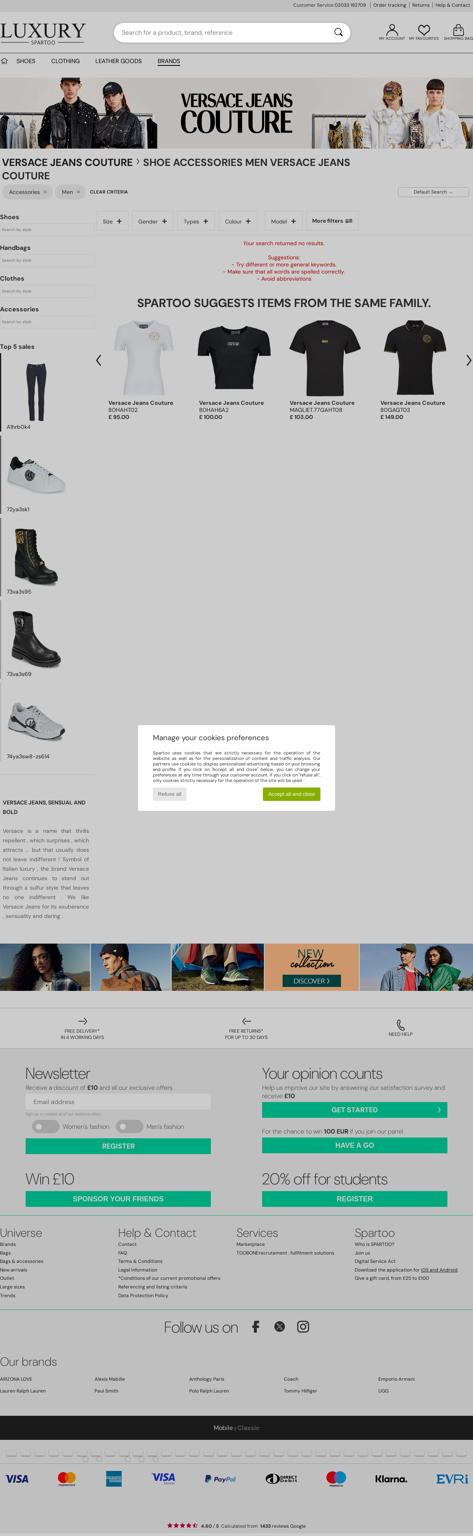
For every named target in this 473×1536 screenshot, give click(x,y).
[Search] (338, 33)
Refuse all (169, 794)
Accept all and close (291, 794)
